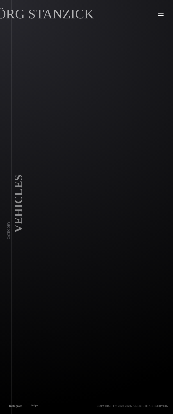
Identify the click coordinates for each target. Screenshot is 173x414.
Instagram (14, 405)
